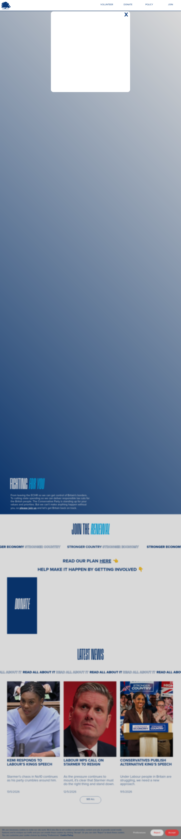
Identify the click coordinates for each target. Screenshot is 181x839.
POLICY (149, 4)
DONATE (128, 4)
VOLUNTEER (106, 4)
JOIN (170, 4)
